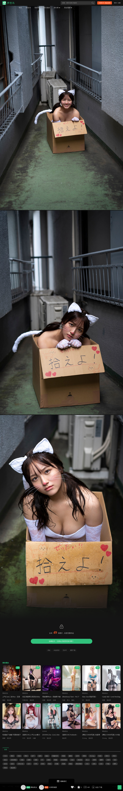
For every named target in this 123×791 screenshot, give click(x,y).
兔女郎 (13, 768)
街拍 (5, 768)
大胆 (108, 760)
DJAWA (44, 731)
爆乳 (114, 764)
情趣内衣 (55, 756)
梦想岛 (11, 3)
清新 (35, 760)
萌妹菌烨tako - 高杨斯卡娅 (51, 697)
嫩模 (70, 756)
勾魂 (63, 700)
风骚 (63, 764)
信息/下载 (98, 787)
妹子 (33, 756)
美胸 (84, 756)
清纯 (48, 760)
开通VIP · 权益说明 (104, 3)
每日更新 (46, 7)
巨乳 (35, 764)
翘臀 (101, 760)
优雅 (43, 700)
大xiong (84, 738)
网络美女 (34, 787)
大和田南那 (53, 787)
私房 (100, 756)
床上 (68, 700)
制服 (55, 760)
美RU (107, 756)
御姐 (3, 700)
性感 (19, 756)
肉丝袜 (80, 760)
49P (88, 787)
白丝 (101, 764)
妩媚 (3, 738)
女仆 (29, 764)
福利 (40, 756)
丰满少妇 (25, 700)
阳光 (42, 764)
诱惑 (12, 756)
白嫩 (34, 738)
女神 (77, 756)
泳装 (94, 764)
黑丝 (26, 756)
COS (23, 738)
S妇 (115, 760)
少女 (87, 764)
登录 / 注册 (117, 3)
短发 (12, 764)
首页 (20, 7)
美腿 (63, 756)
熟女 (49, 764)
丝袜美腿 (64, 760)
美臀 (94, 760)
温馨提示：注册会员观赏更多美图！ (61, 641)
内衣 (114, 756)
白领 (54, 700)
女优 (5, 764)
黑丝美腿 (79, 764)
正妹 (72, 760)
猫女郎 (9, 700)
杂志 (5, 760)
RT (83, 700)
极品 (73, 700)
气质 (108, 764)
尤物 (22, 760)
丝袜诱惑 (13, 760)
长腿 (56, 764)
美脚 (29, 760)
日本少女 (20, 764)
